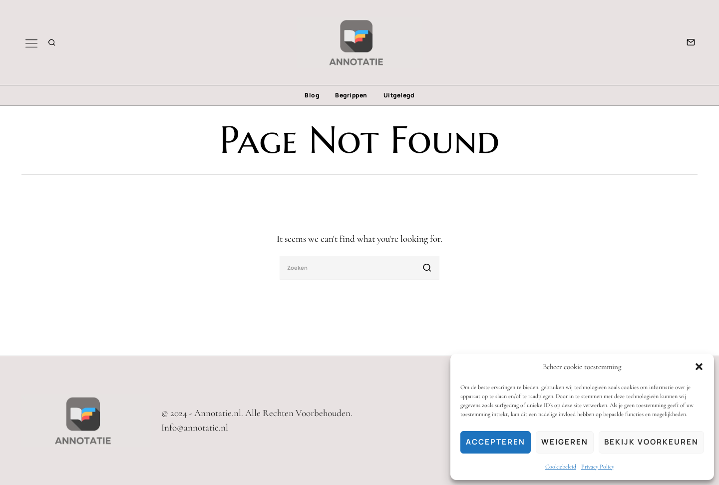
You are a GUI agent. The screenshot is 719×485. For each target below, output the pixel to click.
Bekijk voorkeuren (651, 442)
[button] (699, 367)
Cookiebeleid (560, 466)
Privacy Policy (597, 466)
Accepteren (495, 442)
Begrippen (351, 95)
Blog (312, 95)
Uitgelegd (399, 95)
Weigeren (564, 442)
